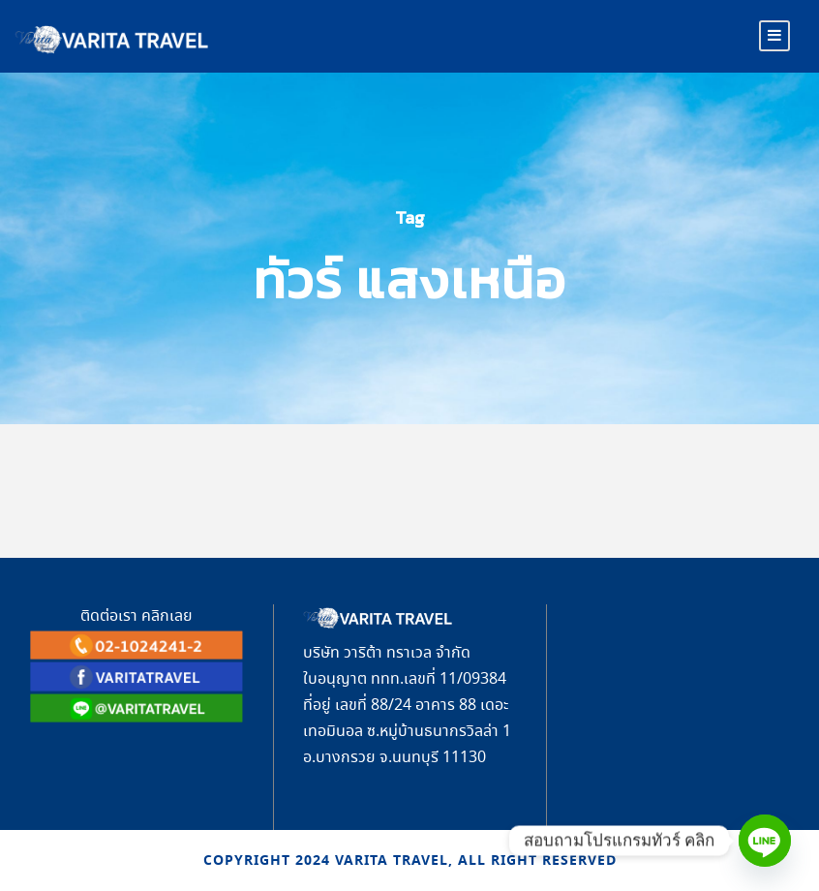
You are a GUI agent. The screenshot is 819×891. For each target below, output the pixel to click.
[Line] (765, 840)
